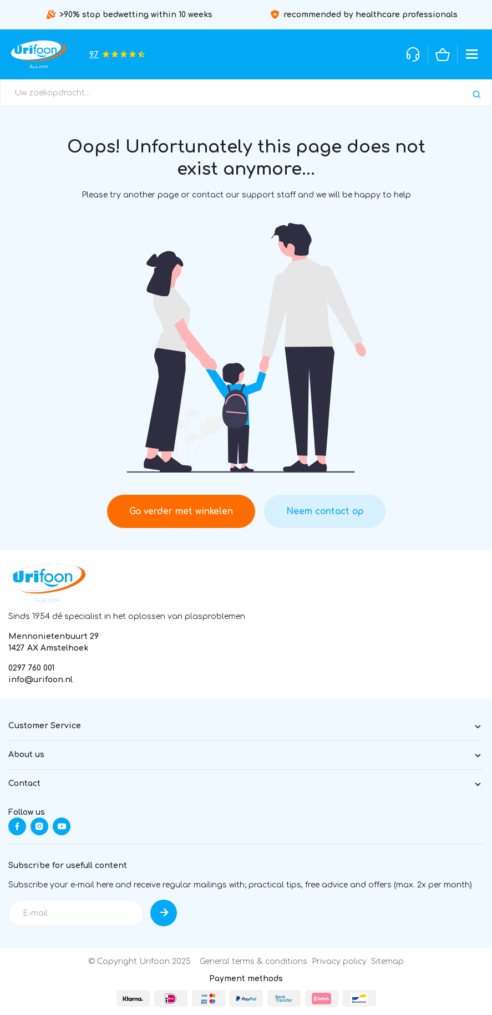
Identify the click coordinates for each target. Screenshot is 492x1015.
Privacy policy (339, 961)
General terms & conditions (253, 961)
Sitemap (387, 961)
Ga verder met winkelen (181, 511)
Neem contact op (324, 511)
